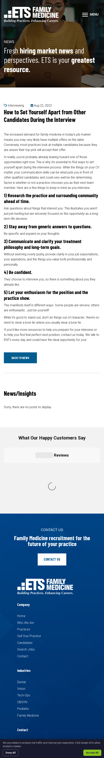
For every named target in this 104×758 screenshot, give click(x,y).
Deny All (11, 752)
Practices (23, 558)
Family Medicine (28, 645)
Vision (21, 618)
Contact (22, 585)
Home (21, 545)
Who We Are (25, 552)
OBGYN (22, 631)
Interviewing (16, 105)
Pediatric (23, 638)
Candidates (24, 572)
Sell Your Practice (29, 565)
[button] (85, 15)
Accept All (92, 752)
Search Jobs (26, 579)
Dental (21, 611)
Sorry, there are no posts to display (27, 407)
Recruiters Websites (77, 712)
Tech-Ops (23, 625)
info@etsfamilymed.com (35, 691)
